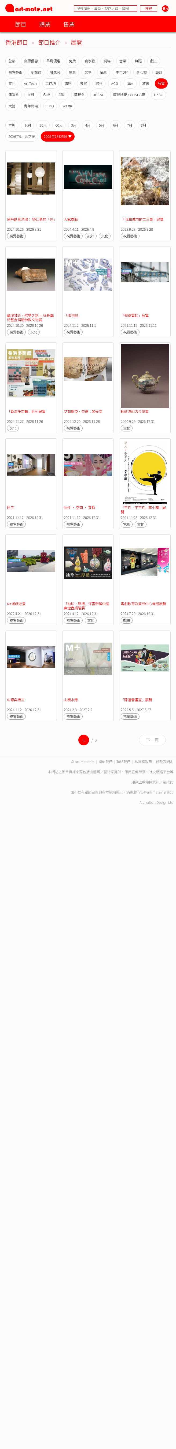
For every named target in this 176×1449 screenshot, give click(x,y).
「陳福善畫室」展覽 (136, 699)
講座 (67, 83)
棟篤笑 (55, 72)
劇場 (107, 60)
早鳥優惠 (53, 60)
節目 (20, 24)
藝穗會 (79, 94)
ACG (114, 83)
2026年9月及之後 (21, 136)
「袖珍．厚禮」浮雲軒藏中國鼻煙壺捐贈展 (86, 605)
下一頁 (152, 740)
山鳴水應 (71, 699)
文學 (88, 72)
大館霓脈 (71, 219)
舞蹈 (138, 60)
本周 (11, 125)
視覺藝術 (15, 72)
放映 (145, 83)
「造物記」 (72, 315)
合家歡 (90, 60)
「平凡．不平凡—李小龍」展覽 (143, 509)
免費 (72, 60)
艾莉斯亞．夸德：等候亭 (83, 411)
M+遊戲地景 (16, 603)
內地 (46, 94)
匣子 (10, 507)
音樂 (122, 60)
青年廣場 (31, 105)
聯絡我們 (123, 761)
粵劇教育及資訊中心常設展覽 (143, 603)
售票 (69, 24)
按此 (169, 781)
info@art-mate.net (151, 792)
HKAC (158, 94)
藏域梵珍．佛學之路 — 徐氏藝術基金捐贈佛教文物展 (30, 317)
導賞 (83, 83)
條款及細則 (164, 761)
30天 (43, 125)
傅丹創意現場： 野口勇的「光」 (32, 219)
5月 (101, 125)
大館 (11, 105)
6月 (115, 125)
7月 (129, 125)
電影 (72, 72)
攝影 (103, 72)
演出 (130, 83)
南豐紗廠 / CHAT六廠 (129, 94)
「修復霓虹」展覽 (135, 315)
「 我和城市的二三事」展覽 (142, 219)
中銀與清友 (15, 699)
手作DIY (122, 72)
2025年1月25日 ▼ (58, 136)
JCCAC (98, 94)
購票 (44, 24)
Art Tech (30, 83)
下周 (27, 125)
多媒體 (36, 72)
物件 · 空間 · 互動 (79, 507)
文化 (11, 83)
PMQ (50, 105)
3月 (73, 125)
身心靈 (141, 72)
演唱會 (13, 94)
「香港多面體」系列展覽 (26, 411)
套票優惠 (31, 60)
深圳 (61, 94)
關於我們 (105, 761)
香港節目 (16, 42)
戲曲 (153, 60)
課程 (99, 83)
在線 (30, 94)
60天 (59, 125)
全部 (11, 60)
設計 (158, 72)
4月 (87, 125)
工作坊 (50, 83)
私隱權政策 (143, 761)
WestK (67, 105)
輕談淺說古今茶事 (135, 411)
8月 (143, 125)
